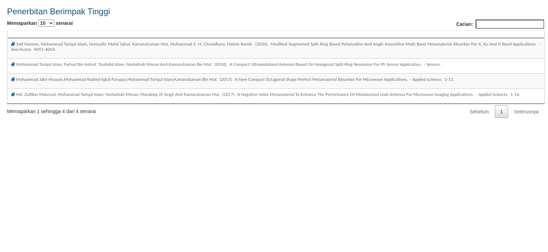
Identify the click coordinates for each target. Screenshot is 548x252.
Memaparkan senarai (40, 23)
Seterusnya (526, 111)
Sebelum (479, 111)
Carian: (500, 24)
